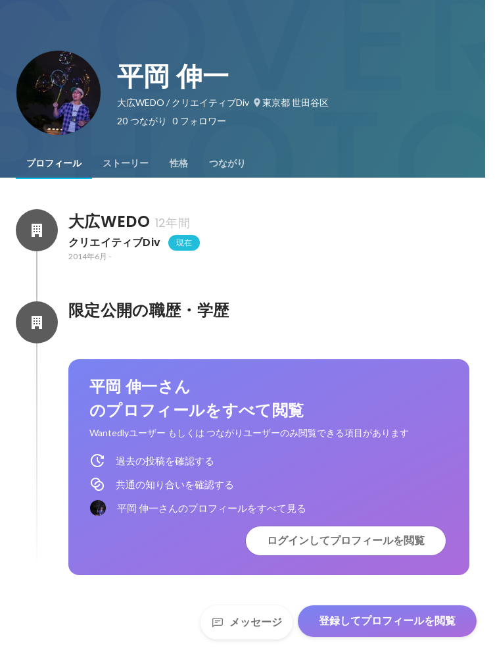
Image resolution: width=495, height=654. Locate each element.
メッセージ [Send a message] (246, 622)
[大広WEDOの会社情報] (37, 230)
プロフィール (54, 163)
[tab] (54, 163)
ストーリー (126, 163)
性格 (179, 163)
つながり (227, 163)
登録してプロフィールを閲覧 (387, 620)
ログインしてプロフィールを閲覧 (346, 540)
